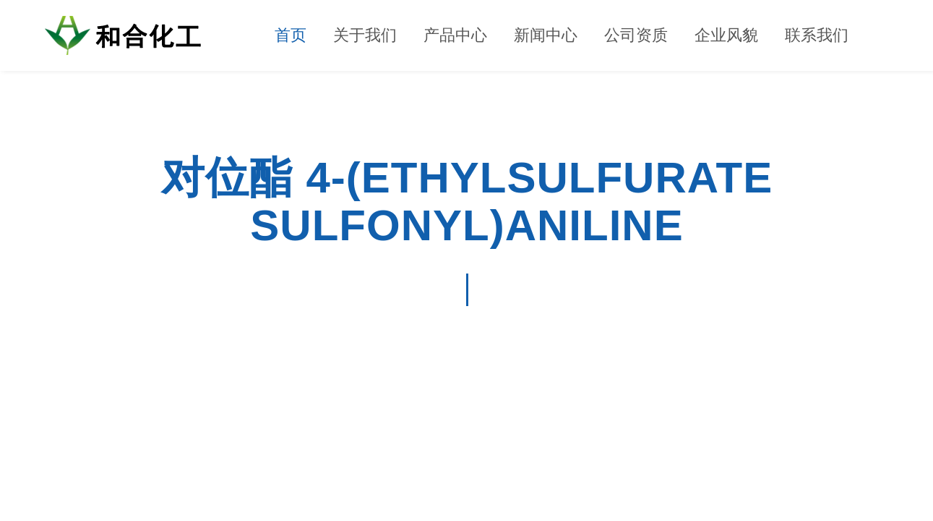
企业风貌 (726, 35)
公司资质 (636, 35)
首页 (290, 35)
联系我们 (816, 35)
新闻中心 (545, 35)
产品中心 (455, 35)
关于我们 (365, 35)
